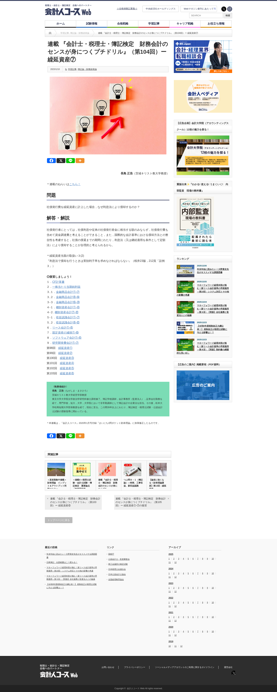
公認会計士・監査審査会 (119, 559)
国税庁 (111, 554)
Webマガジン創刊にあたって (199, 8)
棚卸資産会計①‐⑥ (67, 307)
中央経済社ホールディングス (161, 8)
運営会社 (228, 667)
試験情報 (91, 23)
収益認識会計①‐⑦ (67, 317)
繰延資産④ (67, 363)
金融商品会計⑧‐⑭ (67, 297)
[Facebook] (51, 160)
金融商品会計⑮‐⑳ (67, 302)
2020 (171, 627)
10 (213, 559)
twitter (223, 9)
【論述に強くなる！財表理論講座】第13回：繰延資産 (157, 484)
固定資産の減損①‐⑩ (65, 332)
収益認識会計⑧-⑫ (67, 322)
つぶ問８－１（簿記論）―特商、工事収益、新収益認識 (133, 483)
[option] (203, 56)
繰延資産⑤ (67, 368)
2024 (171, 568)
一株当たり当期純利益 (66, 286)
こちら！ (75, 184)
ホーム (60, 23)
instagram (229, 9)
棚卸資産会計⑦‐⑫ (66, 312)
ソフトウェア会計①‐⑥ (66, 337)
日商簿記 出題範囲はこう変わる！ (62, 562)
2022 (171, 598)
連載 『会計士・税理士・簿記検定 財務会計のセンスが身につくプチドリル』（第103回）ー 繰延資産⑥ (75, 502)
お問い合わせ (108, 667)
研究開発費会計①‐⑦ (65, 342)
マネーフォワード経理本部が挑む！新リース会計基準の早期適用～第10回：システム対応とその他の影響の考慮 (203, 290)
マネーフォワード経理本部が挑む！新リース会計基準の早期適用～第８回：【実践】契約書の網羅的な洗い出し (203, 348)
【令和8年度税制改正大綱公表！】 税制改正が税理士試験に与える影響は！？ (212, 329)
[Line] (70, 160)
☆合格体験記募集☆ (127, 8)
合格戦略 (122, 23)
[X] (61, 160)
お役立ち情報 (216, 23)
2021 (171, 612)
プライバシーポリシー (134, 667)
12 (175, 562)
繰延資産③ (67, 358)
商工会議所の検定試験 (118, 564)
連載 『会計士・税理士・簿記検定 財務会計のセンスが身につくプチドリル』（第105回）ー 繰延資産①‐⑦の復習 (141, 502)
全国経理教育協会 (116, 579)
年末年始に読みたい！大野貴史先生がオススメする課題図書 (213, 271)
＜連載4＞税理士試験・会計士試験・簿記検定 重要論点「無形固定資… (82, 484)
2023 (171, 583)
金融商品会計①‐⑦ (67, 291)
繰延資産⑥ (67, 373)
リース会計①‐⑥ (62, 327)
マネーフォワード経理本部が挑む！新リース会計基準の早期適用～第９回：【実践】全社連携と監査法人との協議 (203, 310)
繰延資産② (65, 353)
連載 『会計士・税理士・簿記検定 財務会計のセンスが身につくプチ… (108, 484)
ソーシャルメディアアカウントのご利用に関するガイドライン (184, 667)
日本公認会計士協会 (117, 574)
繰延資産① (65, 347)
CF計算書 (58, 281)
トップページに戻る (59, 520)
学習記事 (154, 23)
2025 (171, 554)
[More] (80, 160)
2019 (171, 641)
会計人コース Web (136, 688)
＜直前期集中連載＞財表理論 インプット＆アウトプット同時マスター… (56, 484)
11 (170, 562)
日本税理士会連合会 (117, 569)
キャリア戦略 (184, 23)
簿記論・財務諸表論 (87, 69)
